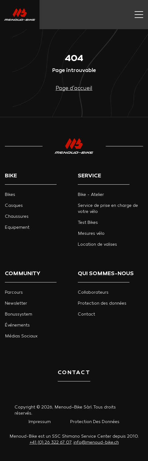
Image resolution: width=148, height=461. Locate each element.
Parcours (14, 292)
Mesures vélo (91, 233)
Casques (14, 205)
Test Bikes (88, 222)
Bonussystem (18, 314)
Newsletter (16, 303)
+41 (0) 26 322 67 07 (50, 442)
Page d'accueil (74, 88)
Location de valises (97, 244)
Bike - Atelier (91, 194)
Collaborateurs (93, 292)
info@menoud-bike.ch (96, 442)
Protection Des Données (94, 422)
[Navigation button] (139, 14)
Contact (86, 314)
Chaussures (17, 216)
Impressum (40, 422)
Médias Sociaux (21, 336)
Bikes (10, 194)
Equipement (17, 227)
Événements (17, 325)
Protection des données (102, 303)
